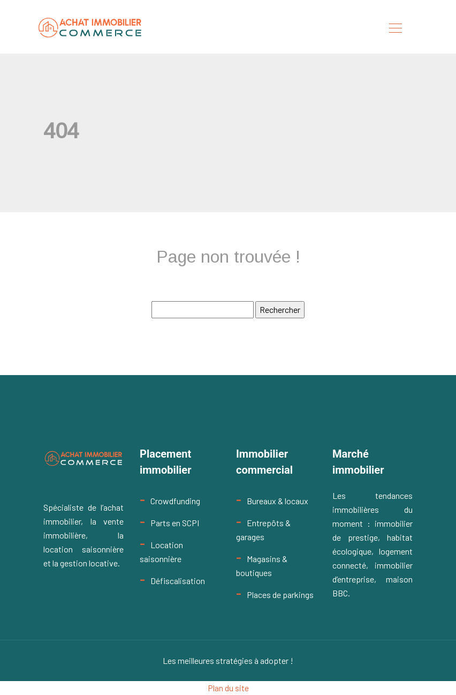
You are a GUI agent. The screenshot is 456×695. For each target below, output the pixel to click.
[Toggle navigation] (395, 29)
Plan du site (228, 688)
